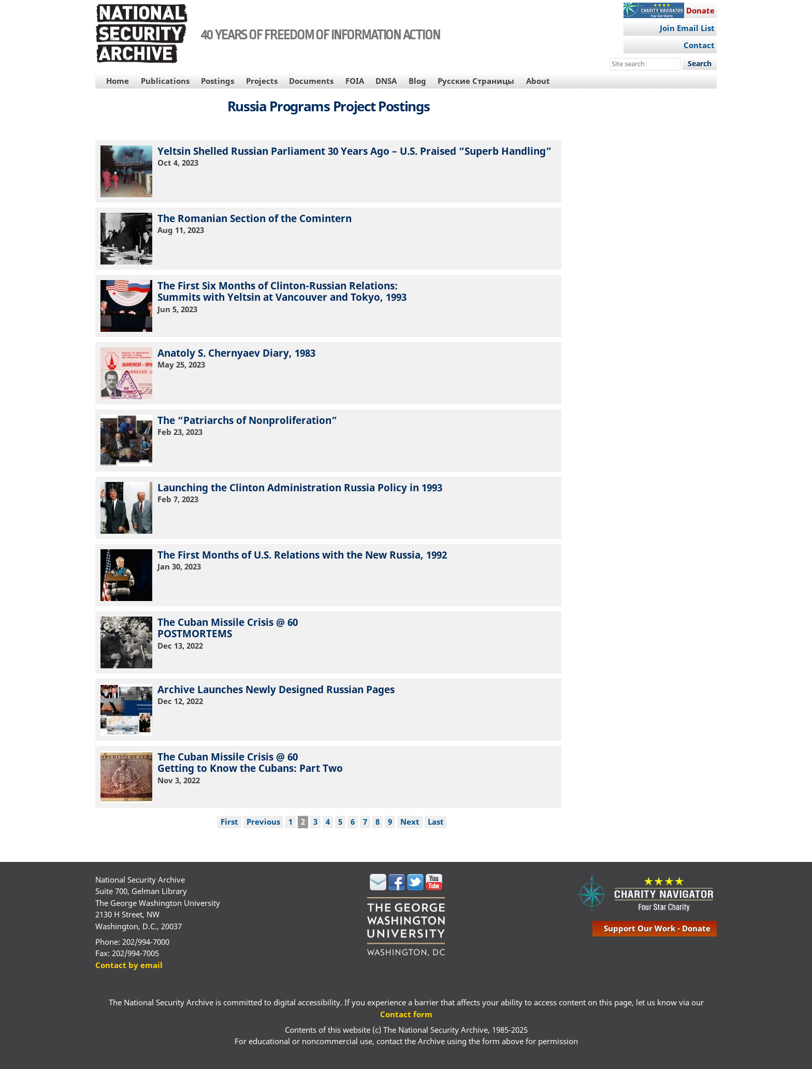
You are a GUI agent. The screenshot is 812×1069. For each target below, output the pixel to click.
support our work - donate (657, 928)
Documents (311, 81)
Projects (262, 81)
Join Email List (687, 28)
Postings (217, 81)
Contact (699, 45)
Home (117, 81)
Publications (165, 81)
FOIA (354, 81)
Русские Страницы (476, 81)
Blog (417, 81)
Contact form (406, 1014)
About (538, 81)
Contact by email (129, 965)
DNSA (386, 81)
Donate (700, 10)
